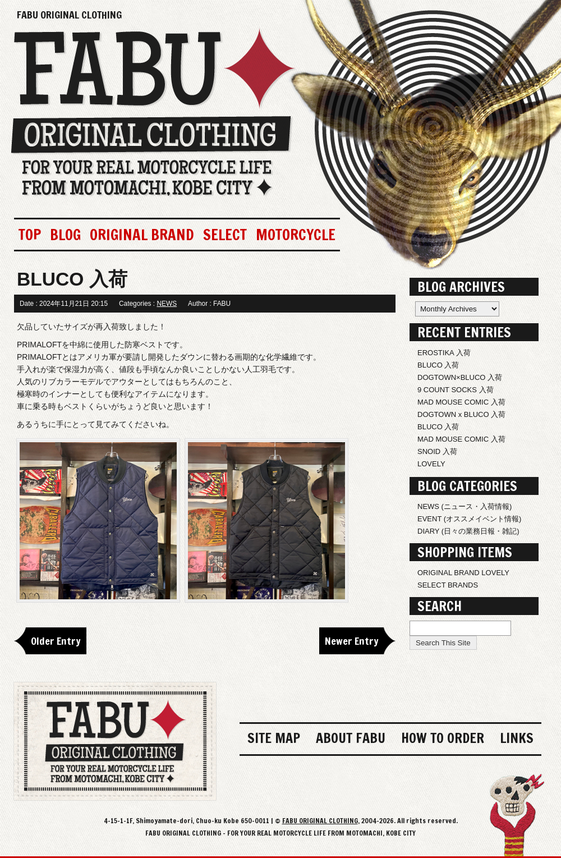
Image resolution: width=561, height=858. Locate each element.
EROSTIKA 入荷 (444, 352)
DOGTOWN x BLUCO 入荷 (461, 414)
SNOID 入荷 (437, 451)
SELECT (225, 234)
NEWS (167, 304)
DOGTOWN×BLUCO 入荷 (459, 377)
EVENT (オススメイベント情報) (469, 519)
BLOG (65, 234)
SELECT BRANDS (447, 585)
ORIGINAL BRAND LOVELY (463, 572)
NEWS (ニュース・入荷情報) (464, 506)
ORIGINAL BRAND (142, 234)
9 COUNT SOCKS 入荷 (455, 390)
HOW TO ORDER (442, 737)
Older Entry (56, 641)
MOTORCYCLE (295, 234)
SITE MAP (273, 737)
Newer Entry (352, 641)
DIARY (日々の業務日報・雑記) (468, 531)
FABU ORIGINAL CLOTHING (69, 14)
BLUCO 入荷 (438, 365)
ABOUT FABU (350, 737)
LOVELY (431, 464)
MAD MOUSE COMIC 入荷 (461, 402)
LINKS (517, 737)
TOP (30, 234)
